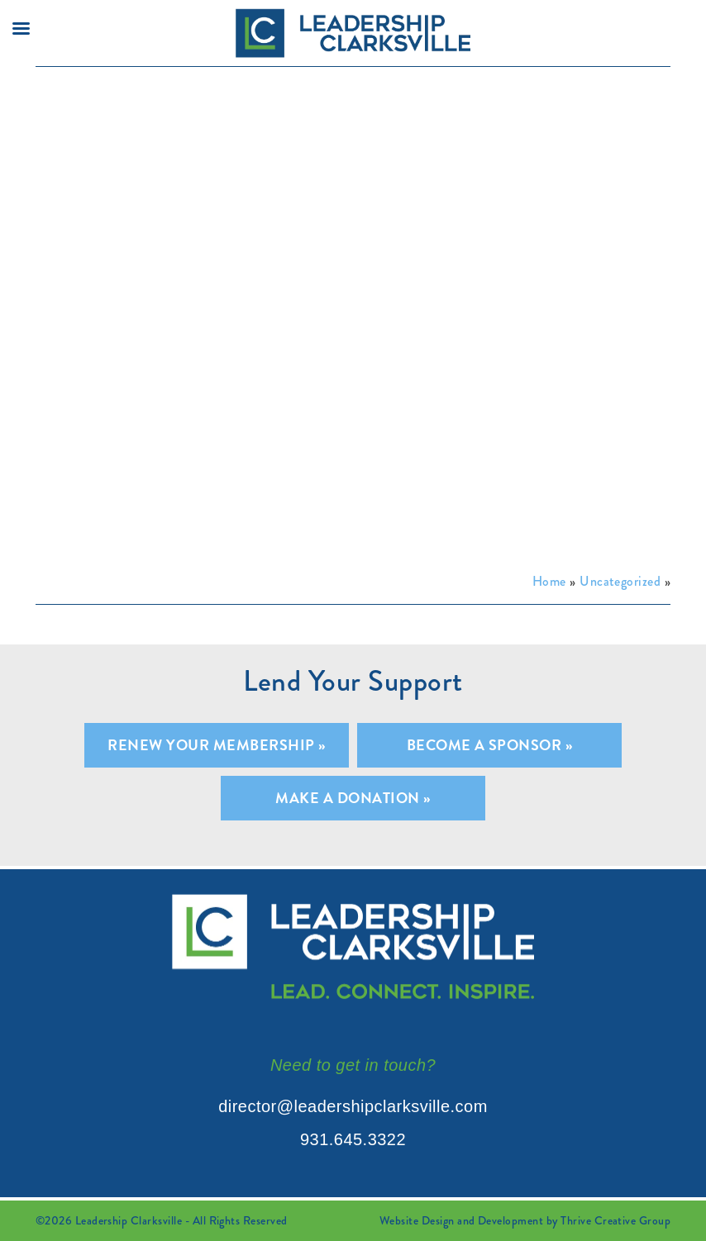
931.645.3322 (353, 1139)
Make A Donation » (352, 798)
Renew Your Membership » (216, 745)
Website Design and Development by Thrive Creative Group (524, 1220)
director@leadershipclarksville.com (353, 1106)
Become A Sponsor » (490, 745)
